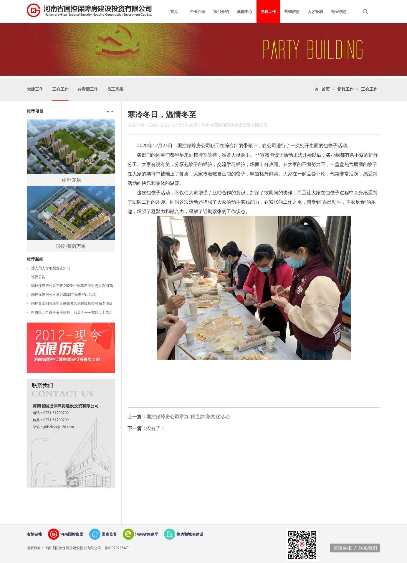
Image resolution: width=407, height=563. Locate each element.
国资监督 (109, 534)
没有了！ (155, 428)
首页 (326, 89)
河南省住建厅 (146, 534)
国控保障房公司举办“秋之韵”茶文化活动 (188, 416)
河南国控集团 (71, 534)
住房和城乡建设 (189, 534)
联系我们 (367, 548)
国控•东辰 (70, 180)
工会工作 (369, 89)
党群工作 (345, 89)
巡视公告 (38, 276)
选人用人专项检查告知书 (50, 267)
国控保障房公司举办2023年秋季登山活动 (63, 294)
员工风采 (115, 89)
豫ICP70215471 (117, 547)
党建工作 (35, 89)
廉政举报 (342, 548)
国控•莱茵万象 (71, 246)
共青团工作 (87, 89)
